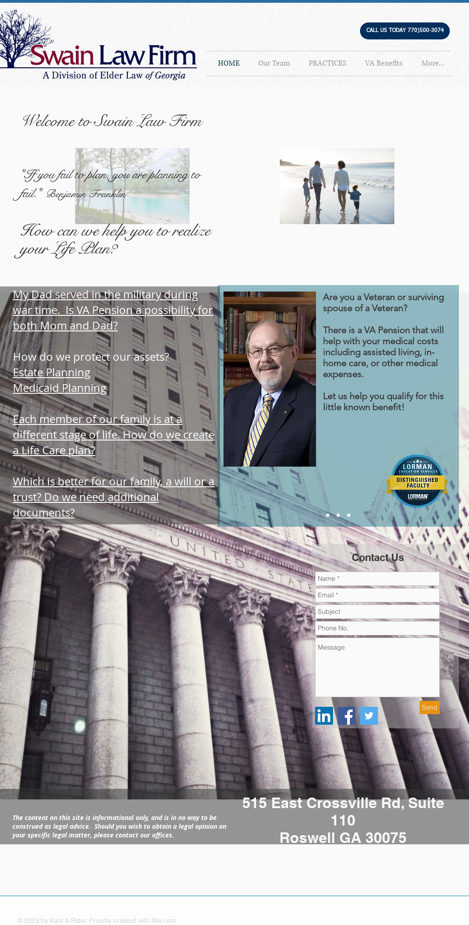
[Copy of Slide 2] (348, 515)
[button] (405, 30)
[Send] (430, 707)
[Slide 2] (338, 515)
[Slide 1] (327, 515)
